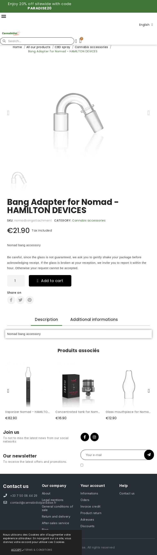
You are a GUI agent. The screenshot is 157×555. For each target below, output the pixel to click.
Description (46, 319)
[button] (8, 113)
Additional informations (94, 319)
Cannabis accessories (88, 220)
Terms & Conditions (38, 550)
